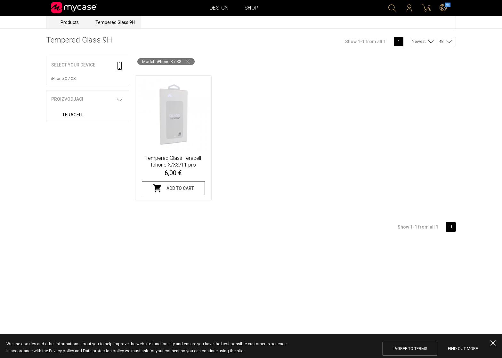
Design (219, 8)
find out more (463, 348)
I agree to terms (410, 348)
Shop (251, 8)
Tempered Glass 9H (115, 22)
